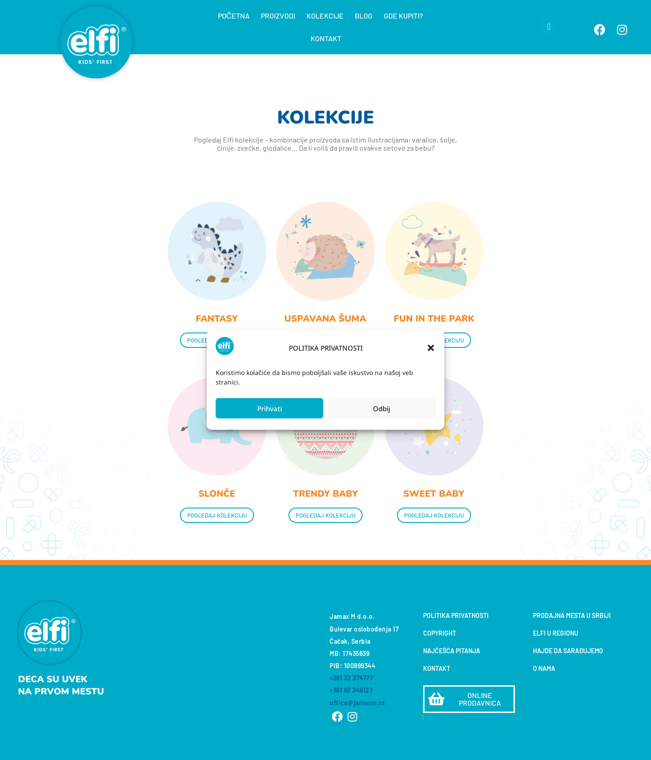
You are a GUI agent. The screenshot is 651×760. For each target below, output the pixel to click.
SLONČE (216, 494)
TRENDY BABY (325, 494)
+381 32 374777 (351, 678)
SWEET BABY (433, 494)
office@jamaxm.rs (357, 703)
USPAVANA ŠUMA (325, 319)
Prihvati (269, 408)
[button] (430, 347)
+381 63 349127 (351, 690)
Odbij (381, 408)
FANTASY (217, 319)
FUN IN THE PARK (434, 319)
